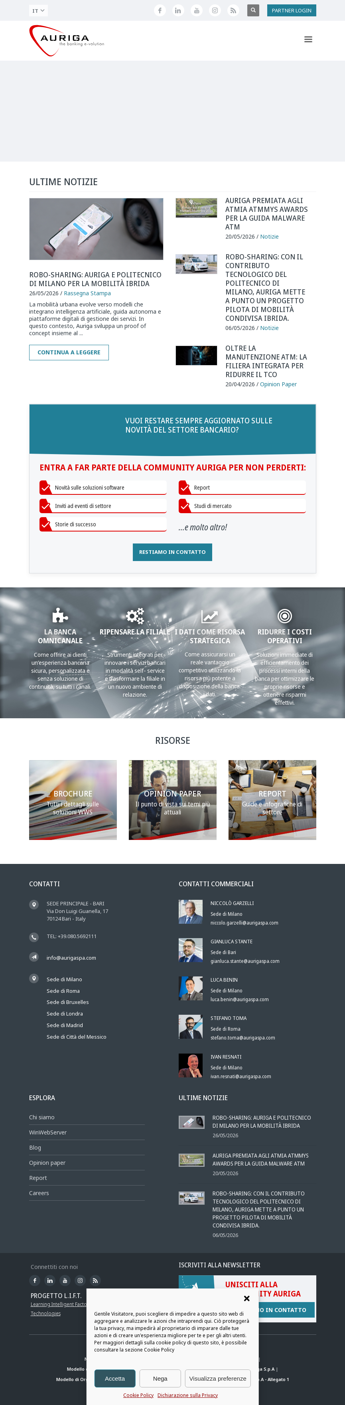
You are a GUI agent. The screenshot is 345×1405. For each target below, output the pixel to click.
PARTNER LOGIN (291, 10)
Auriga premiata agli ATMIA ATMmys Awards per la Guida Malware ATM (266, 213)
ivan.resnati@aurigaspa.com (241, 1076)
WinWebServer (48, 1132)
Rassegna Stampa (87, 293)
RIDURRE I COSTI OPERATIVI (285, 636)
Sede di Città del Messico (76, 1036)
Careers (39, 1193)
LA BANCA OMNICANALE (60, 636)
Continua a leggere (69, 352)
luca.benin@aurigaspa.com (240, 999)
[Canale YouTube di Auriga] (197, 10)
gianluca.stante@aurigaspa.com (245, 961)
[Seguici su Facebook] (160, 10)
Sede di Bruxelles (68, 1002)
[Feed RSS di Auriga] (233, 10)
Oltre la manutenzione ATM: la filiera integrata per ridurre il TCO (266, 361)
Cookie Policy (138, 1395)
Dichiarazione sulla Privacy (188, 1395)
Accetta (115, 1378)
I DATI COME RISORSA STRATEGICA (210, 636)
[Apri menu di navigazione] (308, 40)
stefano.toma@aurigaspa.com (243, 1037)
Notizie (269, 236)
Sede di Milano (64, 979)
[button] (247, 1298)
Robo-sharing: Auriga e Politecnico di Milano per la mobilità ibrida (95, 279)
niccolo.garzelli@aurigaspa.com (244, 922)
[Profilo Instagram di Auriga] (215, 10)
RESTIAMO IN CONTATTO (172, 551)
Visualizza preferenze (217, 1378)
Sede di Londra (65, 1013)
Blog (35, 1147)
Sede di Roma (63, 990)
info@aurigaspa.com (71, 957)
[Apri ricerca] (253, 10)
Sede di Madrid (65, 1025)
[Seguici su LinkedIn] (178, 10)
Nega (160, 1378)
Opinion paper (47, 1162)
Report (38, 1178)
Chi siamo (42, 1117)
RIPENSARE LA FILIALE (135, 631)
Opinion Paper (278, 384)
